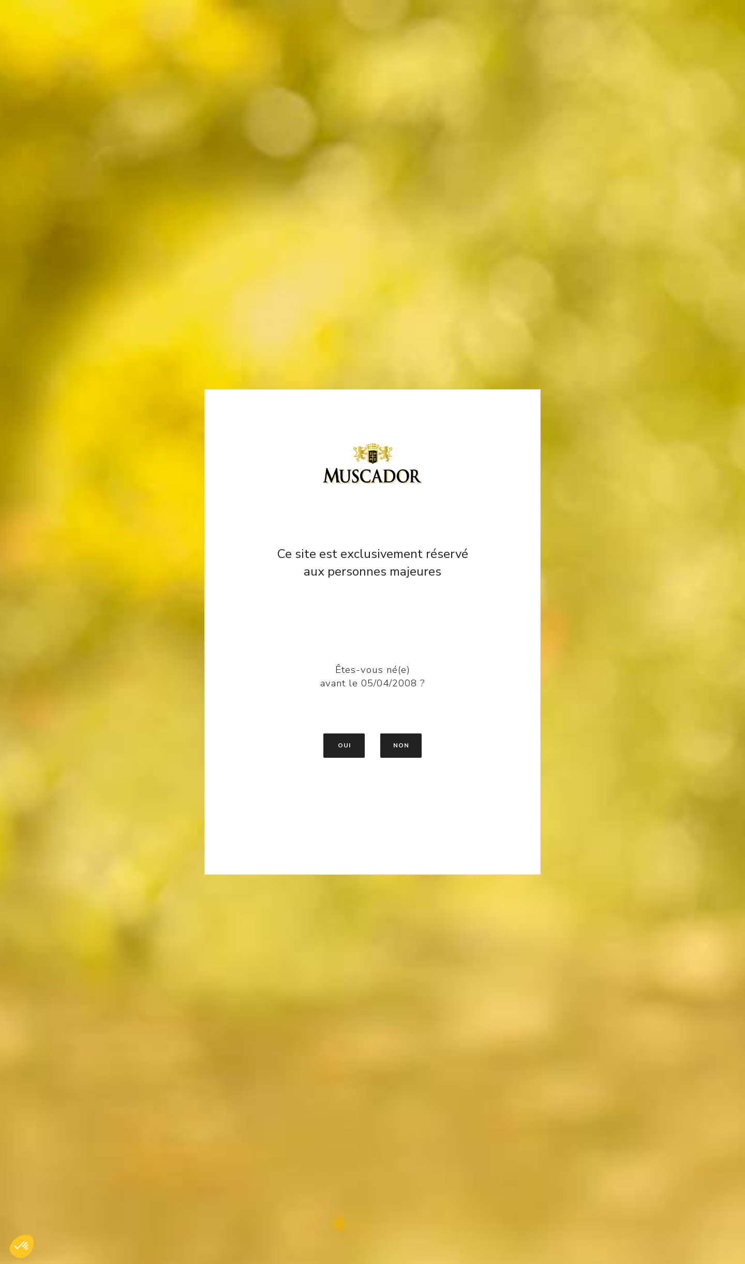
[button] (21, 1246)
